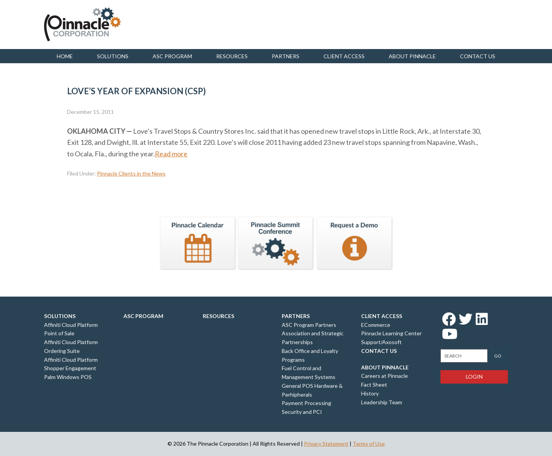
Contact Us (379, 351)
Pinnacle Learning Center (391, 333)
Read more (171, 153)
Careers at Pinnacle (384, 375)
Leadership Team (381, 402)
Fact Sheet (374, 384)
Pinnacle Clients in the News (131, 173)
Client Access (344, 56)
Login (474, 376)
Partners (285, 56)
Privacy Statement (326, 443)
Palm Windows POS (68, 377)
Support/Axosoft (381, 342)
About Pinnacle (412, 56)
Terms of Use (369, 443)
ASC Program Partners (309, 324)
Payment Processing (306, 403)
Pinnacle (82, 24)
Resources (232, 56)
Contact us (477, 56)
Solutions (112, 56)
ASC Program (172, 56)
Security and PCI (302, 411)
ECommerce (375, 324)
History (370, 393)
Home (65, 56)
